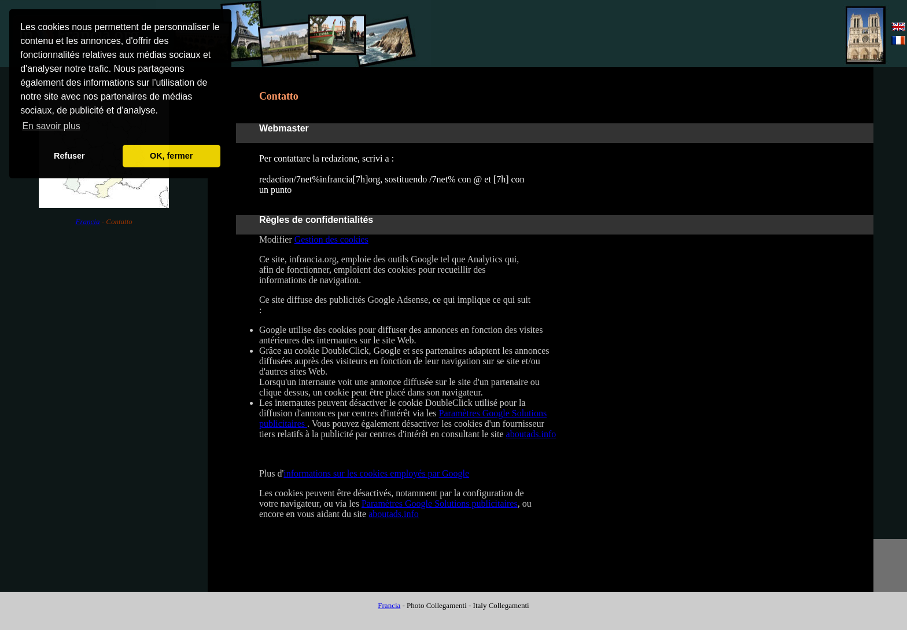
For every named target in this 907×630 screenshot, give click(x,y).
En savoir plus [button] (51, 126)
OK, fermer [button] (171, 155)
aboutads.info (531, 434)
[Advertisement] (701, 33)
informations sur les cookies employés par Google (376, 473)
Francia (88, 221)
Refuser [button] (69, 155)
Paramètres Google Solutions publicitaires (440, 503)
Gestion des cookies (331, 239)
